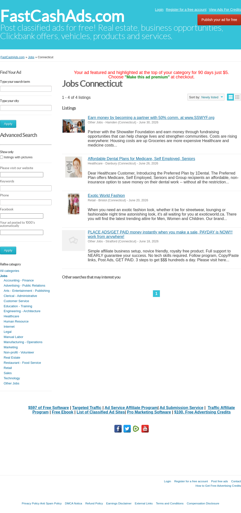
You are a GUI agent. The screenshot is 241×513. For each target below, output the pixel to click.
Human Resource (16, 321)
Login (159, 10)
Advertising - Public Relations (24, 285)
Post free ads (219, 481)
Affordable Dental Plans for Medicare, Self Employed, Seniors (141, 159)
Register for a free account (186, 10)
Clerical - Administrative (20, 296)
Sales (8, 373)
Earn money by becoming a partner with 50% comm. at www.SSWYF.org (151, 118)
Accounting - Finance (19, 280)
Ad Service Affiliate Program (131, 408)
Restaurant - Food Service (22, 363)
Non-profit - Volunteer (19, 352)
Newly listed (209, 97)
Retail (8, 368)
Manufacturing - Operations (23, 342)
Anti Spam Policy (51, 503)
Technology (12, 378)
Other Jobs (11, 383)
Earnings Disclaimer (119, 503)
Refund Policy (94, 503)
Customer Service (16, 301)
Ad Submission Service (181, 408)
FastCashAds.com (62, 16)
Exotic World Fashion (106, 195)
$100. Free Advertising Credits (202, 412)
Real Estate (12, 357)
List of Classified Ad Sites (101, 412)
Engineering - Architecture (22, 311)
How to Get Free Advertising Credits (218, 485)
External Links (144, 503)
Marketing (11, 347)
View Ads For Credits (225, 10)
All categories (9, 271)
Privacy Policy (30, 503)
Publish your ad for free (219, 20)
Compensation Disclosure (203, 503)
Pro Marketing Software (149, 412)
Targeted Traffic (87, 408)
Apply (8, 124)
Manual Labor (13, 337)
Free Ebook (62, 412)
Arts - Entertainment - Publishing (27, 291)
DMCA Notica (73, 503)
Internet (9, 326)
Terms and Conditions (169, 503)
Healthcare (11, 316)
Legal (8, 332)
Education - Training (18, 306)
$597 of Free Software (48, 408)
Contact (236, 481)
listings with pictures (18, 157)
